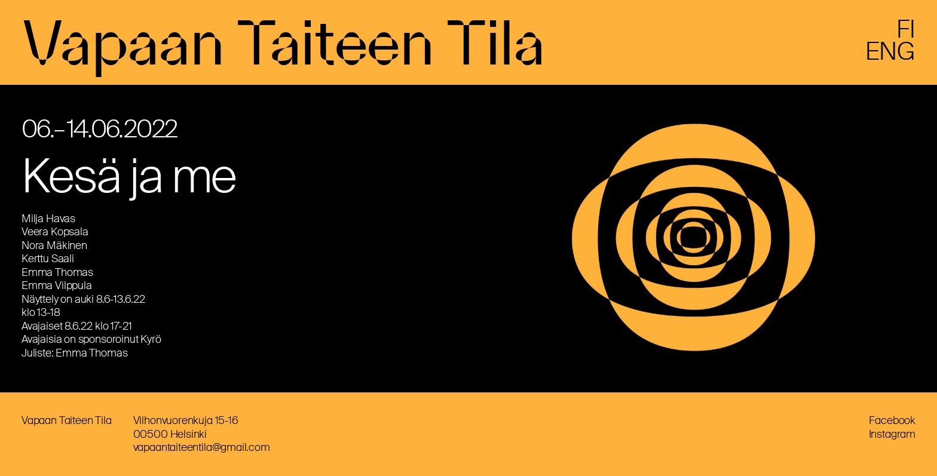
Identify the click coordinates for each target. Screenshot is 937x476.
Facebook (892, 420)
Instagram (892, 434)
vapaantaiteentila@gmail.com (201, 447)
